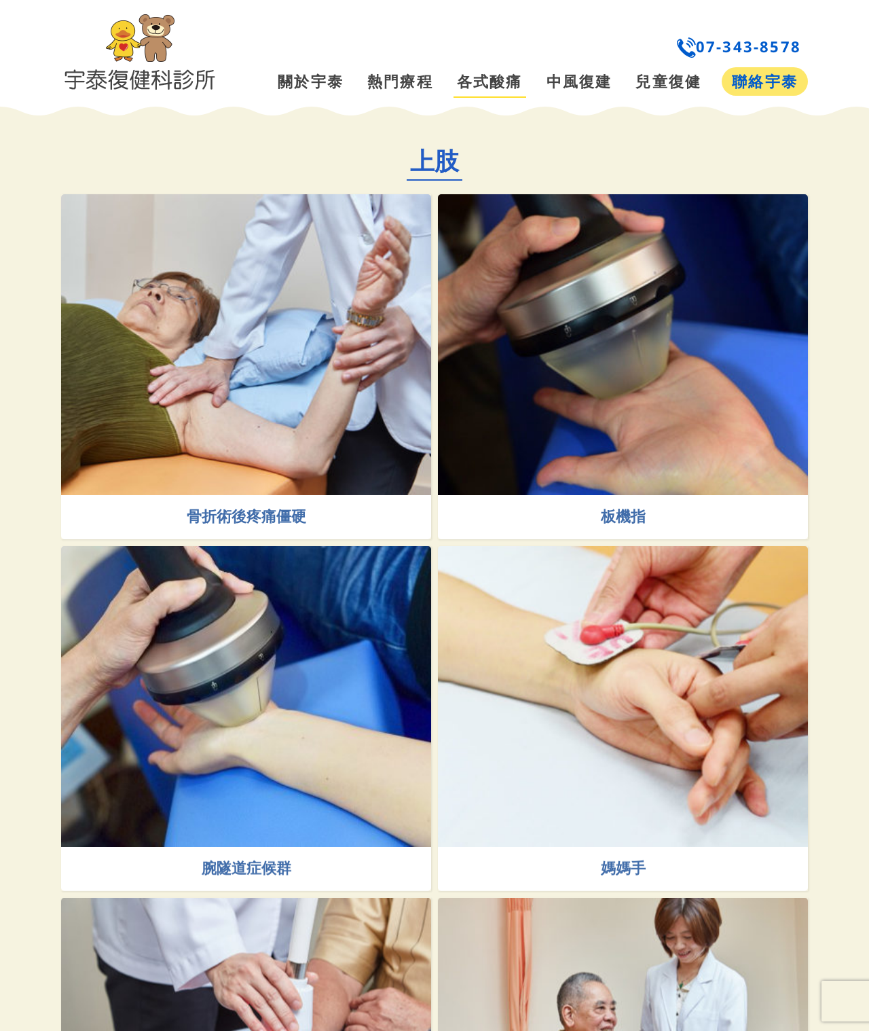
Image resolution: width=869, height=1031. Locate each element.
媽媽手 (646, 894)
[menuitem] (541, 46)
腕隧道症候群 (294, 894)
